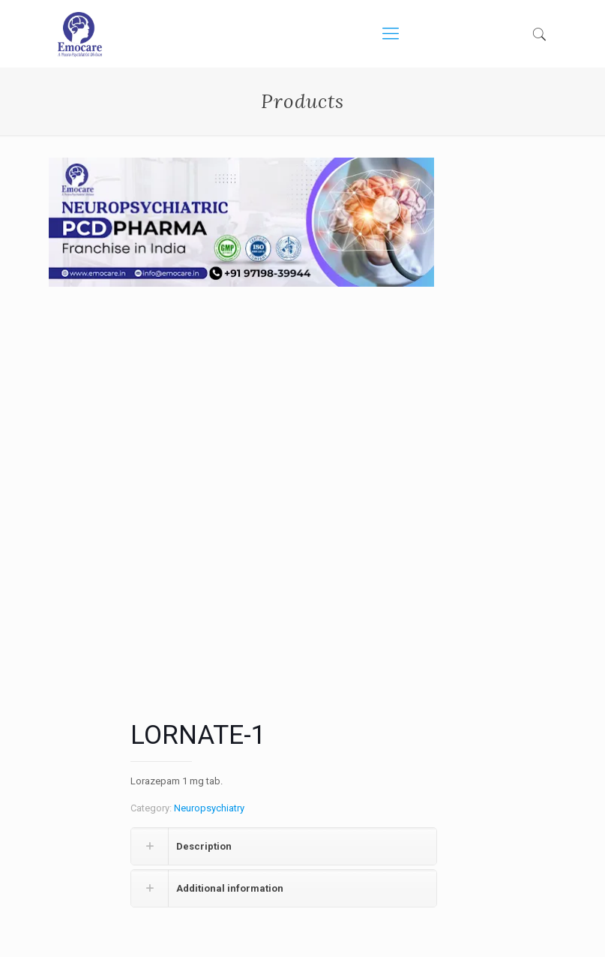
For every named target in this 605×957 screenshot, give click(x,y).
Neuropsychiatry (209, 808)
